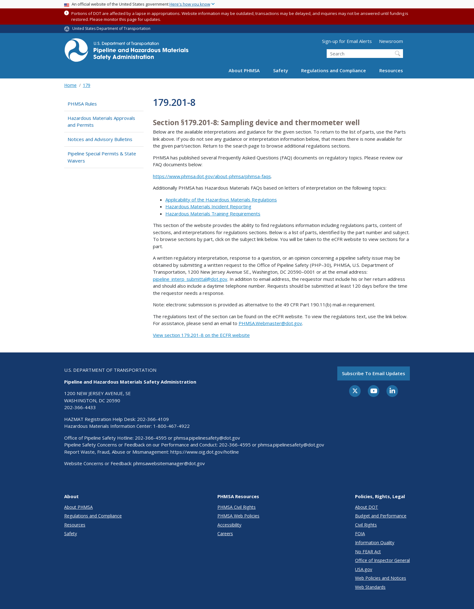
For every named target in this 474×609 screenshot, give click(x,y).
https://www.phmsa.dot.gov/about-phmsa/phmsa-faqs (212, 176)
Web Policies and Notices (380, 578)
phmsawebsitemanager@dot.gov (169, 463)
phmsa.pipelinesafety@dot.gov (207, 438)
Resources (391, 70)
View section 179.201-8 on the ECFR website (201, 335)
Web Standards (370, 587)
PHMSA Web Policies (238, 516)
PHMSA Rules (82, 104)
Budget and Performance (380, 516)
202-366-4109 (153, 419)
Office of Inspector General (382, 560)
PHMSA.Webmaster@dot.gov (270, 323)
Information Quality (374, 542)
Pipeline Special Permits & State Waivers (102, 157)
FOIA (360, 533)
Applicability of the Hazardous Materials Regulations (221, 199)
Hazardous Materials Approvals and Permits (101, 121)
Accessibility (229, 525)
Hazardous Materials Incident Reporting (208, 206)
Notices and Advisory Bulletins (100, 139)
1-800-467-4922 (171, 426)
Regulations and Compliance (333, 70)
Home (70, 85)
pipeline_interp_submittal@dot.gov (190, 279)
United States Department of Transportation (111, 28)
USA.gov (363, 569)
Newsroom (391, 41)
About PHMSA (244, 70)
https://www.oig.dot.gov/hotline (204, 452)
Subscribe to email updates (373, 373)
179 (86, 85)
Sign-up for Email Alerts (347, 41)
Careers (225, 533)
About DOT (366, 507)
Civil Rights (366, 525)
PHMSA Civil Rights (236, 507)
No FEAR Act (368, 552)
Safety (280, 70)
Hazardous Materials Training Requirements (212, 213)
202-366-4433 (80, 407)
